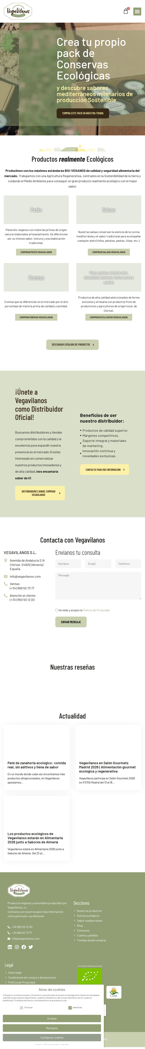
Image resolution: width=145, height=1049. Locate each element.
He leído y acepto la (84, 610)
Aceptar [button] (52, 1018)
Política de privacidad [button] (51, 1044)
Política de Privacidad (96, 610)
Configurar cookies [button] (51, 1037)
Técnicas (26, 1006)
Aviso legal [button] (65, 1044)
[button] (137, 11)
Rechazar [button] (52, 1027)
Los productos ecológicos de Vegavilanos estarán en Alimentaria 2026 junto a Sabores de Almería (35, 837)
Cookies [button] (38, 1044)
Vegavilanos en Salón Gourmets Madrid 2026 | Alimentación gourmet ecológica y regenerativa (107, 767)
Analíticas (75, 1006)
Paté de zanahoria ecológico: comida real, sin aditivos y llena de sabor (37, 765)
